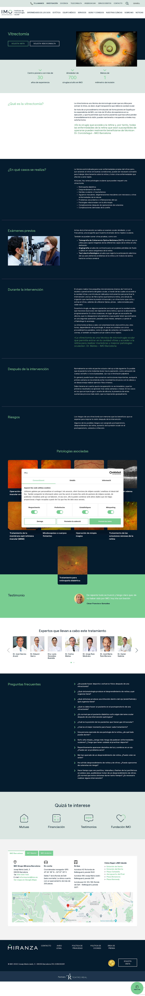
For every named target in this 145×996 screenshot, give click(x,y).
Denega (40, 521)
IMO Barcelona (16, 853)
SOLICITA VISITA (18, 43)
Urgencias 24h (90, 3)
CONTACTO (118, 3)
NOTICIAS (139, 12)
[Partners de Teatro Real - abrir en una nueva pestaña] (72, 976)
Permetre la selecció (72, 521)
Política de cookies (96, 947)
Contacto (46, 946)
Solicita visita (128, 962)
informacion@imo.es (28, 877)
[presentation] (8, 650)
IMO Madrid (31, 853)
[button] (71, 662)
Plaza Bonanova (113, 877)
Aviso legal (59, 947)
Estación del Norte (115, 869)
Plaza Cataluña (113, 872)
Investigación (52, 3)
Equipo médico (69, 12)
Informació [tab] (106, 480)
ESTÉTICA (56, 12)
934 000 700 (23, 875)
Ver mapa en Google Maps (25, 880)
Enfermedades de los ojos (38, 12)
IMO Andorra (46, 853)
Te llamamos (37, 3)
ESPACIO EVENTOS (104, 3)
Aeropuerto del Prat (116, 874)
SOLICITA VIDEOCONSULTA (45, 43)
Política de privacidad (77, 947)
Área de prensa (111, 947)
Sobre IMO (129, 12)
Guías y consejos (96, 12)
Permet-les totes (105, 521)
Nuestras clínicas (114, 12)
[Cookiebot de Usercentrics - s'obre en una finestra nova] (111, 473)
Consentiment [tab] (38, 480)
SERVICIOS (82, 12)
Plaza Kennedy (113, 879)
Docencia (64, 3)
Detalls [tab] (72, 480)
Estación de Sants (115, 866)
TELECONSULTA (76, 3)
